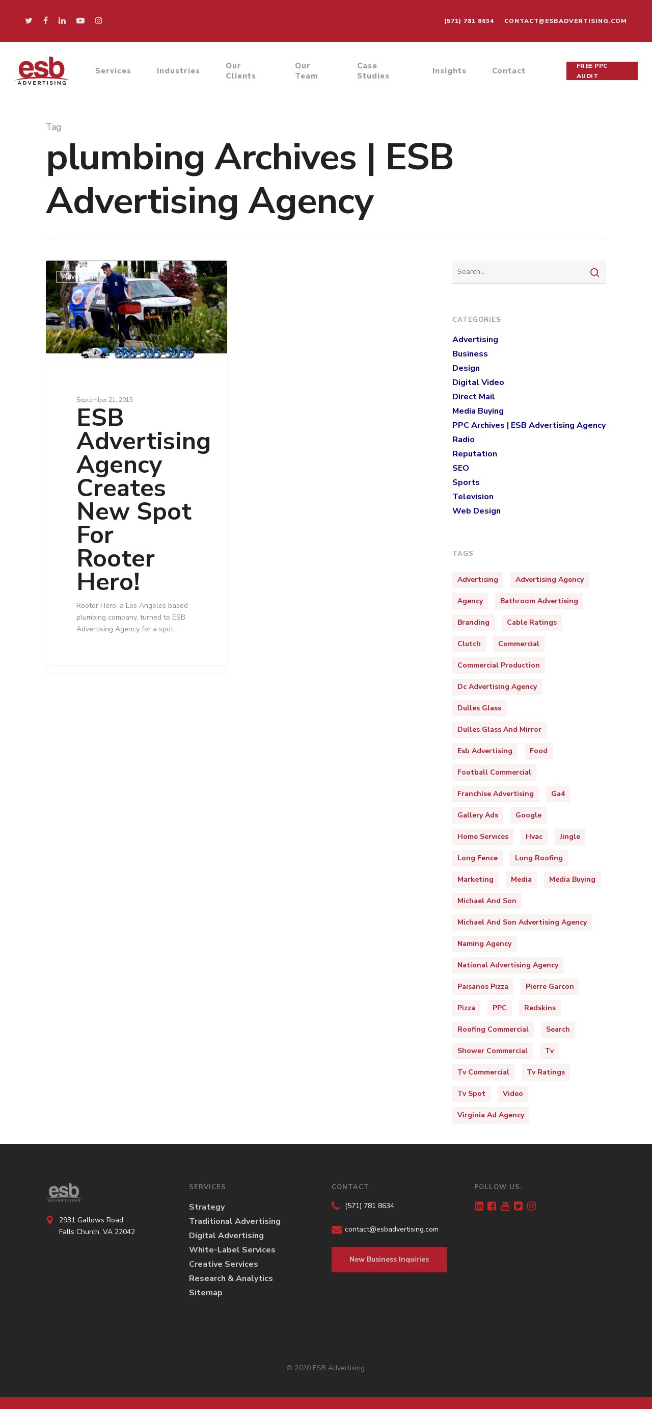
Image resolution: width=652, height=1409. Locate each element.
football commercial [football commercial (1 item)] (494, 772)
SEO (460, 468)
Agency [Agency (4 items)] (470, 601)
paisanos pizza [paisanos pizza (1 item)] (482, 986)
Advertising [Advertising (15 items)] (477, 579)
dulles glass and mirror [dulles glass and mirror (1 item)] (499, 729)
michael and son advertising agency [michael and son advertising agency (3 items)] (522, 922)
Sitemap (206, 1293)
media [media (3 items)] (521, 879)
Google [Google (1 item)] (528, 815)
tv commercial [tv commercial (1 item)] (483, 1072)
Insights (450, 73)
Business (470, 354)
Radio (463, 439)
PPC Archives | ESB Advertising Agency (529, 425)
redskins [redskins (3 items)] (540, 1008)
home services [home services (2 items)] (482, 836)
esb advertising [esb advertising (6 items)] (484, 751)
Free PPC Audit (592, 73)
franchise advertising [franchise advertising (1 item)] (495, 794)
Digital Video (478, 382)
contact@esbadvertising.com (565, 21)
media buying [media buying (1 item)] (572, 879)
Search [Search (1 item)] (558, 1029)
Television (473, 497)
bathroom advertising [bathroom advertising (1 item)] (539, 601)
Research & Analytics (231, 1278)
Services (116, 73)
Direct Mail (473, 397)
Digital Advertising (226, 1236)
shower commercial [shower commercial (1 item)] (492, 1051)
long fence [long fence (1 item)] (477, 858)
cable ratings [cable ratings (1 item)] (532, 622)
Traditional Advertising (235, 1221)
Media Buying (478, 411)
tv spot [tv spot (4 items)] (471, 1093)
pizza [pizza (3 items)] (466, 1008)
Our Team (308, 73)
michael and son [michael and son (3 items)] (487, 901)
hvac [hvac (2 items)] (534, 836)
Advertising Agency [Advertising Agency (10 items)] (549, 579)
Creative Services (223, 1264)
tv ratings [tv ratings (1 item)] (546, 1072)
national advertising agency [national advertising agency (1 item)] (507, 965)
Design (466, 368)
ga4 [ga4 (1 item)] (558, 794)
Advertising (81, 276)
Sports (466, 482)
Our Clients (243, 73)
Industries (181, 73)
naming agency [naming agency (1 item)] (484, 944)
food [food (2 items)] (539, 751)
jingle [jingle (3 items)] (570, 836)
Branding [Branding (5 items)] (473, 622)
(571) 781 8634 (469, 21)
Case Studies (374, 73)
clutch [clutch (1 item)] (469, 644)
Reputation (474, 454)
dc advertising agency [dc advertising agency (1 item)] (497, 686)
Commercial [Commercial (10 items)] (518, 644)
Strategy (207, 1207)
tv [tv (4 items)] (549, 1051)
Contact (509, 73)
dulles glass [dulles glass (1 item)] (479, 708)
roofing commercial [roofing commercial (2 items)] (493, 1029)
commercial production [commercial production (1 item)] (498, 665)
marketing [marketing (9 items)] (475, 879)
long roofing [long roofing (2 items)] (539, 858)
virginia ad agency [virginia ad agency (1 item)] (490, 1115)
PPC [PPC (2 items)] (500, 1008)
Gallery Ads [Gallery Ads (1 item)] (477, 815)
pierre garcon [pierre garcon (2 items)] (550, 986)
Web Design (476, 511)
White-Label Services (232, 1250)
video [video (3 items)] (513, 1093)
